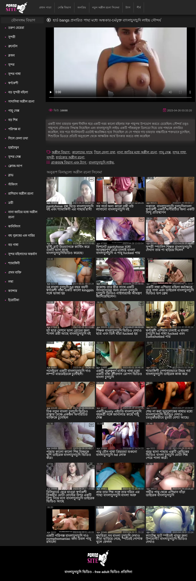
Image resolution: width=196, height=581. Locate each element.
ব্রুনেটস (12, 46)
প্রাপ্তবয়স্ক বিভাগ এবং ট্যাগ (69, 162)
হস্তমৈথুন (13, 147)
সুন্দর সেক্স (14, 156)
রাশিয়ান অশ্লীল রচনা (20, 193)
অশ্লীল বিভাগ (61, 152)
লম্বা (10, 281)
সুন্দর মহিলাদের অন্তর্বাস (22, 254)
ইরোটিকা (13, 300)
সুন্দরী (11, 37)
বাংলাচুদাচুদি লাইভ (101, 162)
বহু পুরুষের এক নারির (21, 235)
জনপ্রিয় (81, 7)
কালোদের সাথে (82, 152)
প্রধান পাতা (45, 7)
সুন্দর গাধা (14, 74)
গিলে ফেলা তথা (18, 138)
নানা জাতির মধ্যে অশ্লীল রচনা (22, 214)
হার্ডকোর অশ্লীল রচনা (70, 157)
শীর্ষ (139, 7)
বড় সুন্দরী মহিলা (18, 92)
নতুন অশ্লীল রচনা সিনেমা (105, 7)
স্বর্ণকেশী (13, 83)
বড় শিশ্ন (12, 120)
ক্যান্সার (12, 291)
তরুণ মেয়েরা (16, 27)
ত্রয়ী (10, 203)
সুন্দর (11, 64)
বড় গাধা (13, 244)
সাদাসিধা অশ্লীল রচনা (21, 101)
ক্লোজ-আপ (15, 166)
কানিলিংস (14, 226)
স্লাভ (10, 175)
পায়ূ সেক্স (13, 110)
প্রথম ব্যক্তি (14, 272)
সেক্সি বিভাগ (64, 7)
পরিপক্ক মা (14, 129)
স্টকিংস (12, 184)
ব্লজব (11, 55)
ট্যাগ (128, 7)
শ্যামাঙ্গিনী (14, 263)
